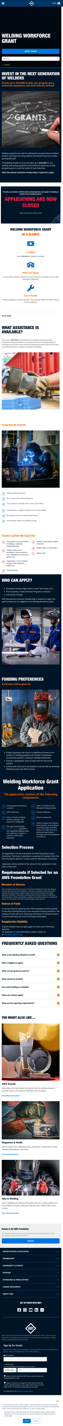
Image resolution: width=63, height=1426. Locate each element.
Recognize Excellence (10, 1096)
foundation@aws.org (13, 934)
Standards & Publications (15, 1280)
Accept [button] (27, 1421)
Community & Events (13, 1265)
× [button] (57, 1401)
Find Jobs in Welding (10, 1213)
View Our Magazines (10, 1154)
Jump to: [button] (6, 59)
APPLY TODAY (31, 51)
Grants (7, 65)
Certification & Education (15, 1251)
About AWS (8, 1294)
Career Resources (11, 1287)
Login (54, 3)
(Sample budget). (12, 829)
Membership (8, 1258)
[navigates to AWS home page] (31, 5)
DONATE (30, 1241)
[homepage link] (30, 1327)
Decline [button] (36, 1421)
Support (7, 1272)
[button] (31, 314)
